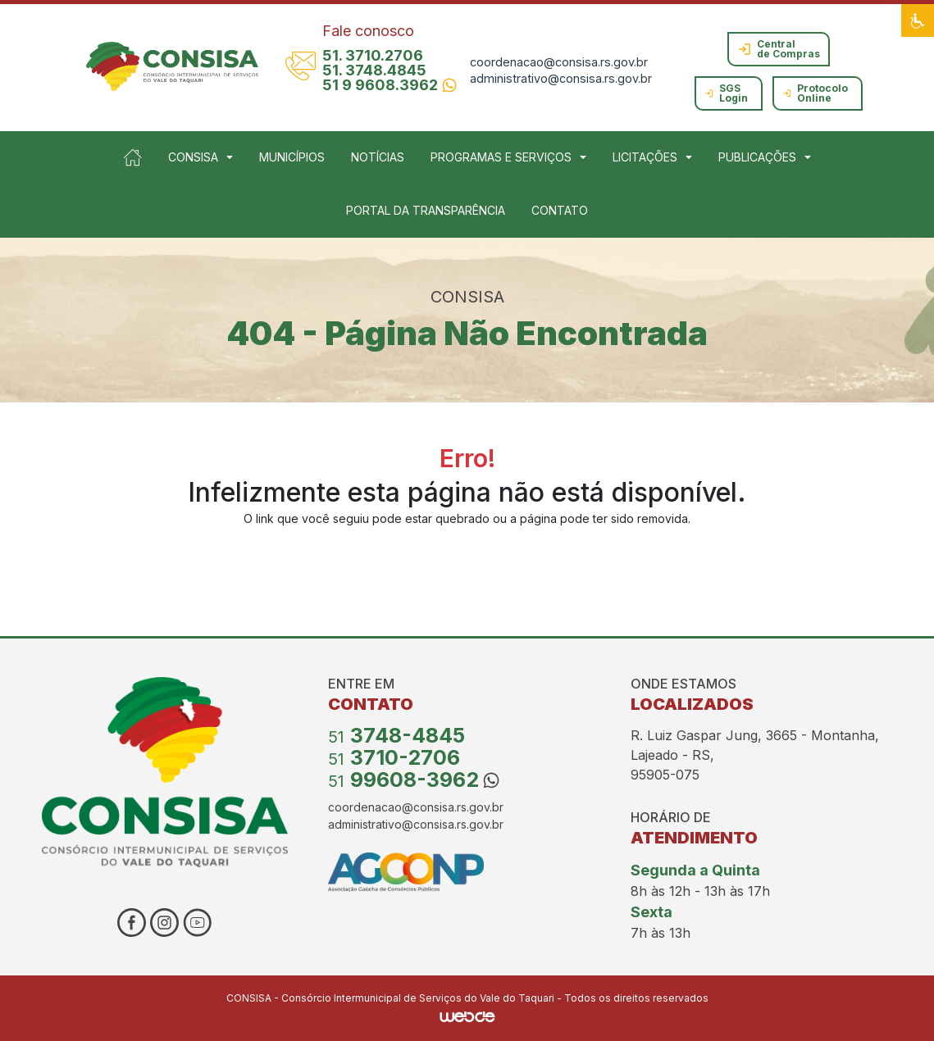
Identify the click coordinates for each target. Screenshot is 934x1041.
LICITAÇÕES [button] (645, 157)
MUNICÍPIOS (292, 157)
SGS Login (726, 93)
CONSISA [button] (193, 157)
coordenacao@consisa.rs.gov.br (559, 62)
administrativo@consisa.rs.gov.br (561, 78)
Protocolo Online (815, 93)
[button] (917, 20)
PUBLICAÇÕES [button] (757, 157)
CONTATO (559, 210)
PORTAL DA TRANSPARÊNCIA (425, 210)
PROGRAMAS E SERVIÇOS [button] (501, 157)
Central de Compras (778, 49)
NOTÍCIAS (377, 157)
